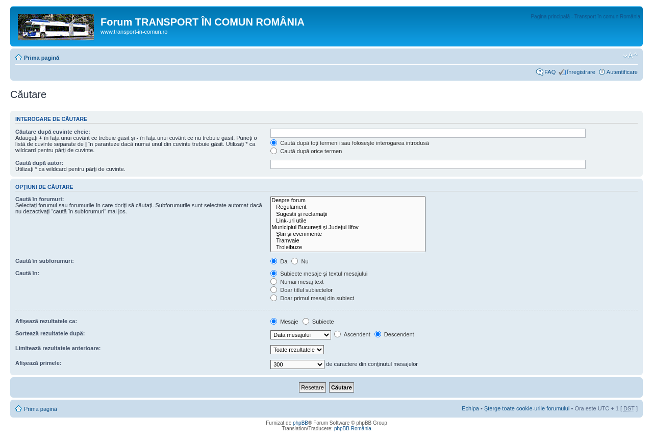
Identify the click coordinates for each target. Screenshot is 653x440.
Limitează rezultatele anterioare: (58, 348)
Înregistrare (581, 72)
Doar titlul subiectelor (301, 290)
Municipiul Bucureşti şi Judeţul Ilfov (347, 227)
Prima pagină (41, 58)
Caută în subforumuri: (44, 261)
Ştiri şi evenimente (347, 234)
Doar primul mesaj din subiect (312, 298)
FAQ (550, 72)
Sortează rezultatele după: (50, 333)
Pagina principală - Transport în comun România (585, 16)
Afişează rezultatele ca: (46, 321)
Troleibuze (347, 247)
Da (278, 261)
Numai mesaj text (296, 282)
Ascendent (352, 334)
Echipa (470, 408)
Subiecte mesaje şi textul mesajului (318, 274)
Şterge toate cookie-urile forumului (527, 408)
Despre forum (347, 200)
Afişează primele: (38, 363)
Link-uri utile (347, 220)
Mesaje (284, 322)
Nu (299, 261)
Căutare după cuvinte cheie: (52, 132)
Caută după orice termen (306, 151)
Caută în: (27, 273)
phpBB (300, 423)
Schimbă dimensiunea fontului (630, 55)
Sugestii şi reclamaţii (347, 214)
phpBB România (352, 428)
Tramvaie (347, 240)
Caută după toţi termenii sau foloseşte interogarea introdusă (349, 143)
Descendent (394, 334)
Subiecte (318, 322)
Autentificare (622, 72)
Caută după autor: (39, 163)
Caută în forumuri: (39, 199)
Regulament (347, 207)
